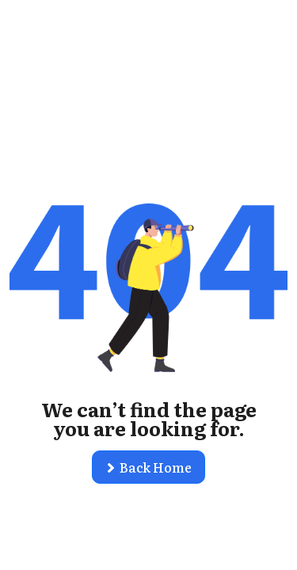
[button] (148, 467)
